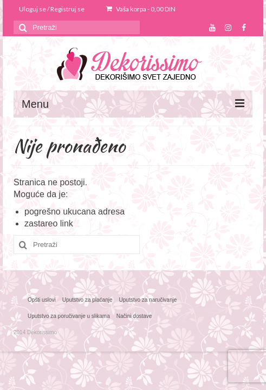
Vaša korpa (141, 9)
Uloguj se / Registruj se (52, 9)
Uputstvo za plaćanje (87, 300)
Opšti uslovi (42, 300)
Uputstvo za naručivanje (148, 300)
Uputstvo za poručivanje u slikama (69, 316)
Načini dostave (134, 316)
